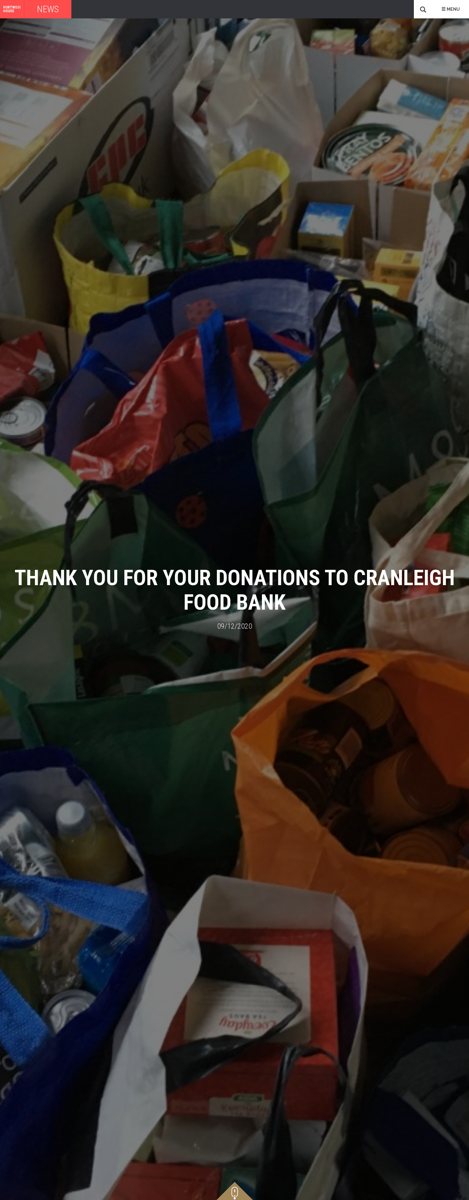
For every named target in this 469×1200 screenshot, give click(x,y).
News (48, 9)
